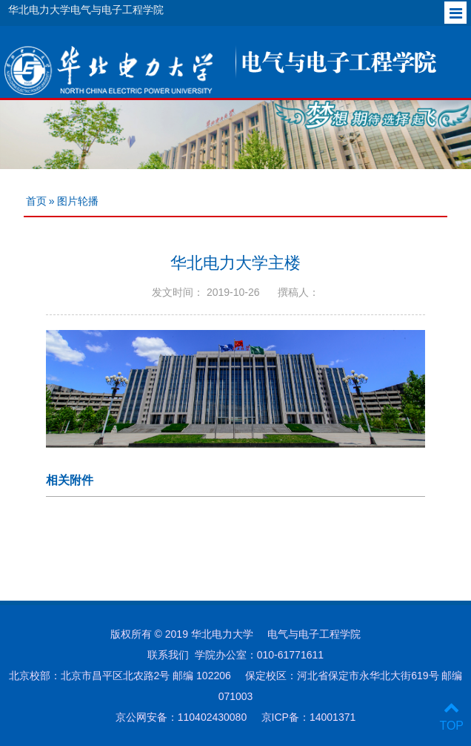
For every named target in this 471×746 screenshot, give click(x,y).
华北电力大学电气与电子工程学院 (86, 10)
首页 (36, 201)
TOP (451, 717)
